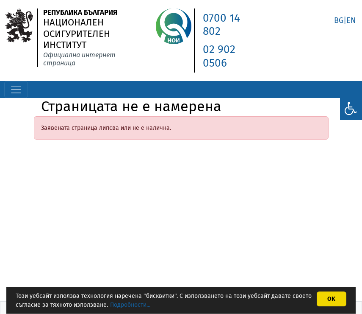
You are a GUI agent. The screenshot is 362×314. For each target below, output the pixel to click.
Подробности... (130, 304)
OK (331, 299)
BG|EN (345, 20)
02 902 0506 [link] (219, 56)
